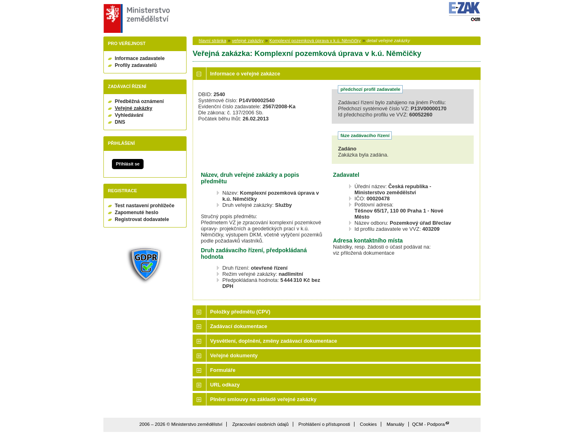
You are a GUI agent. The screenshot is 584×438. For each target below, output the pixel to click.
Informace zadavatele (140, 58)
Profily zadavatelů (136, 65)
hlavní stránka (212, 40)
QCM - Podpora (428, 424)
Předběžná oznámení (139, 101)
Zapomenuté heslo (136, 212)
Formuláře (223, 370)
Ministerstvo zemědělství (135, 18)
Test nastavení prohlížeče (144, 205)
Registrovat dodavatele (142, 219)
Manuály (395, 424)
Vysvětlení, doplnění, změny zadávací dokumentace (273, 341)
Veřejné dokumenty (234, 355)
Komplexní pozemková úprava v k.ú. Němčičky (315, 40)
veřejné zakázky (248, 40)
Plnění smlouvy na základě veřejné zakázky (263, 399)
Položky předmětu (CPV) (240, 312)
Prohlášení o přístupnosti (324, 424)
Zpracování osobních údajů (260, 424)
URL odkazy (225, 385)
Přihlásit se (128, 163)
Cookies (368, 424)
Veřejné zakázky (133, 108)
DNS (120, 122)
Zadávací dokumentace (238, 326)
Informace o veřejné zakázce (245, 74)
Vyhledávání (129, 115)
